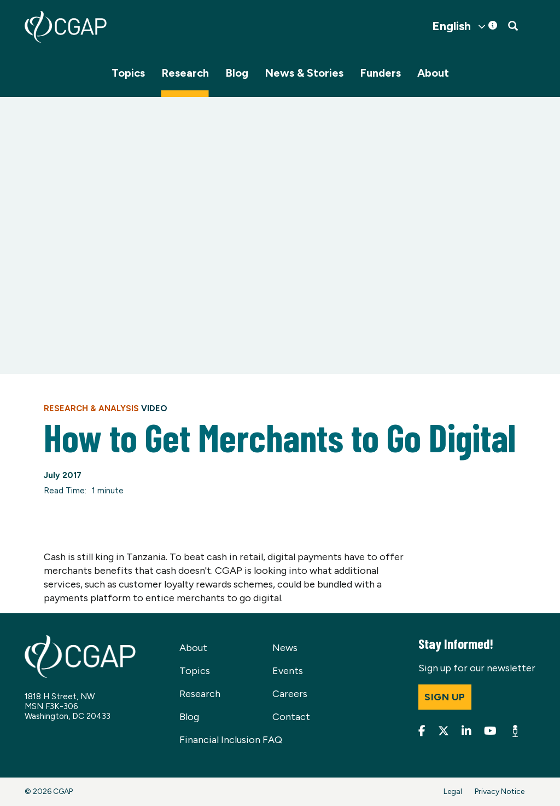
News (285, 648)
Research (185, 72)
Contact (291, 717)
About (433, 72)
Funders (380, 72)
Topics (128, 72)
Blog (236, 72)
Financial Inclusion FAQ (230, 740)
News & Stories (304, 72)
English (451, 26)
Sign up (444, 697)
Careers (289, 694)
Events (287, 671)
